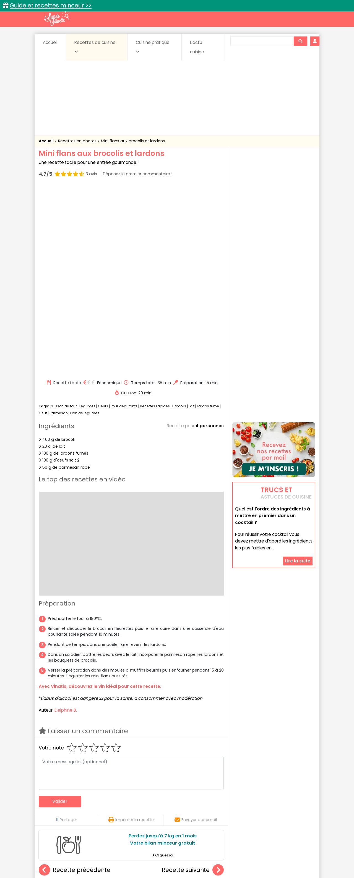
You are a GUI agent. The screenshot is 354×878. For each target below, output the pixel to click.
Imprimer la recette (131, 632)
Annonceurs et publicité (67, 856)
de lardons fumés (70, 265)
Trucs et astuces (255, 790)
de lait (59, 258)
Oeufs (103, 218)
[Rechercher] (300, 41)
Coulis (297, 802)
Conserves (218, 802)
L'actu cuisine (197, 47)
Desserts (53, 807)
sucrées (212, 813)
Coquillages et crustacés (259, 802)
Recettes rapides (155, 218)
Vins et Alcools (265, 813)
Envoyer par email (196, 632)
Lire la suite (297, 498)
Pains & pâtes (293, 807)
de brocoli (65, 252)
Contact (105, 856)
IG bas (220, 807)
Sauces (146, 813)
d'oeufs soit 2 (66, 273)
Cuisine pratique (153, 47)
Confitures (190, 802)
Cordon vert (192, 744)
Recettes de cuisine (95, 47)
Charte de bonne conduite (262, 856)
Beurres (113, 802)
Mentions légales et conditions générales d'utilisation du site (175, 856)
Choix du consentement (241, 861)
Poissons (101, 813)
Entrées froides (164, 807)
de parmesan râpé (71, 279)
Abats (54, 802)
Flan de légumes (84, 225)
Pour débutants (124, 218)
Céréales (163, 802)
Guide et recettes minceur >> (51, 5)
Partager (66, 632)
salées (124, 813)
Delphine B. (65, 522)
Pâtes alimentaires (67, 813)
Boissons (138, 802)
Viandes (235, 813)
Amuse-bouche (83, 802)
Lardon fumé (208, 218)
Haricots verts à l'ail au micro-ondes (80, 744)
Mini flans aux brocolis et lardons (133, 141)
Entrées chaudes (127, 807)
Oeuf (43, 225)
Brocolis (179, 218)
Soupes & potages (179, 813)
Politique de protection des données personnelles (165, 861)
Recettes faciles (102, 790)
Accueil (50, 42)
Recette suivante (193, 682)
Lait (191, 218)
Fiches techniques (205, 790)
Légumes (87, 218)
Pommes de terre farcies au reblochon (143, 744)
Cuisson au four (63, 218)
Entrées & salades (87, 807)
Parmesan (59, 225)
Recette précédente (74, 682)
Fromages (196, 807)
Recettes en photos (78, 141)
